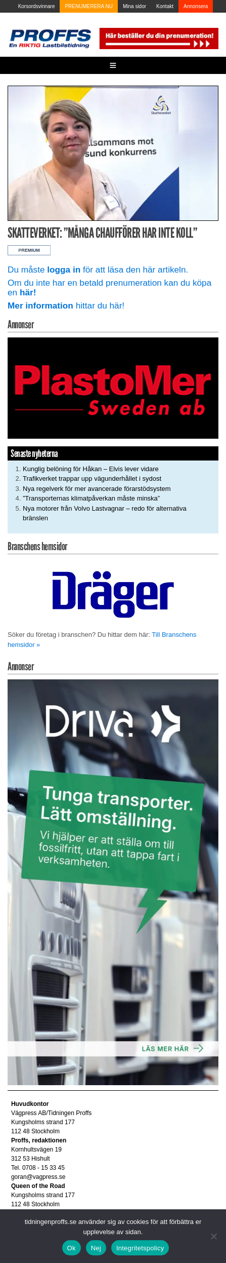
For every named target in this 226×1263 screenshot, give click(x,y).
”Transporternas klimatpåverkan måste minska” (91, 498)
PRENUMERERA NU (88, 6)
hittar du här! (66, 305)
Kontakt (164, 6)
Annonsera (196, 6)
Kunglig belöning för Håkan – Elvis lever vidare (91, 469)
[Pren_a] (158, 38)
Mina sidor (134, 6)
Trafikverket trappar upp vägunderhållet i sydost (92, 478)
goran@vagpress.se (38, 1176)
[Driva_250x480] (113, 882)
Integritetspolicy (140, 1248)
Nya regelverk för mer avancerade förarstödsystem (97, 488)
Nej (96, 1248)
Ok (71, 1248)
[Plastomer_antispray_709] (113, 387)
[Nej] (213, 1236)
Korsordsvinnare (36, 6)
